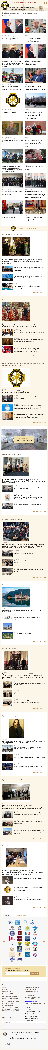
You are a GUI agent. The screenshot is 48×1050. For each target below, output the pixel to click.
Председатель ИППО (8, 994)
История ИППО (6, 991)
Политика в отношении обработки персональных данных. (24, 1040)
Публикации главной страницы (26, 228)
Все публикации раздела (40, 292)
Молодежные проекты (31, 989)
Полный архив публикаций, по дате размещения (35, 1004)
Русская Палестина (7, 1003)
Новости (4, 989)
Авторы (4, 1012)
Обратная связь (29, 1020)
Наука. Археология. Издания (33, 985)
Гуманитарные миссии (31, 991)
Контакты (5, 1015)
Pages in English (6, 1017)
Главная (4, 985)
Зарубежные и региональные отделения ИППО (33, 998)
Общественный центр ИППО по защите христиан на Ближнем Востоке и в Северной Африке (11, 1009)
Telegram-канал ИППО (31, 1001)
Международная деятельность (10, 996)
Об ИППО (4, 987)
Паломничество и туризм (32, 987)
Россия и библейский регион (10, 998)
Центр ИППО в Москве (31, 1009)
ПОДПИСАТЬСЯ (34, 973)
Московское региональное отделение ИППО (32, 994)
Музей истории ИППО (8, 1005)
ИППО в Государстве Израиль (10, 1001)
